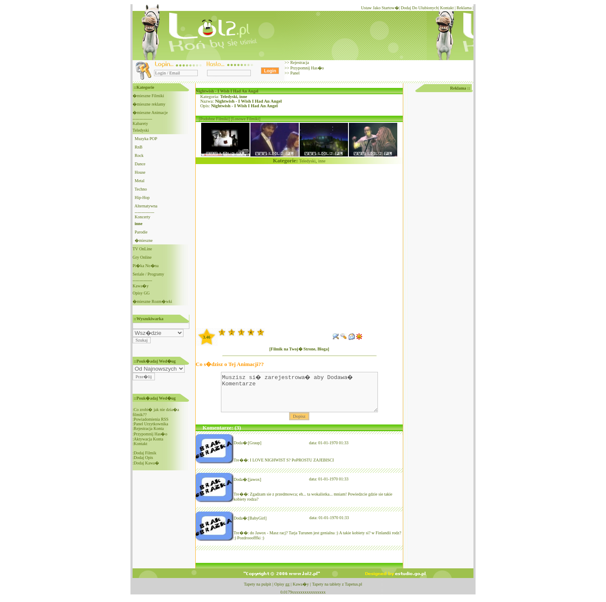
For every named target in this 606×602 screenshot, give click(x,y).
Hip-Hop (142, 197)
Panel (294, 73)
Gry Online (142, 257)
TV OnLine (142, 249)
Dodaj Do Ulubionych (419, 7)
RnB (138, 147)
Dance (140, 164)
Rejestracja (299, 62)
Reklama (464, 7)
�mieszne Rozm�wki (152, 301)
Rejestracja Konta (149, 428)
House (140, 172)
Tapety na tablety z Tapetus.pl (337, 591)
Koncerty (142, 217)
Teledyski (141, 130)
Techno (141, 189)
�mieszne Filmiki (148, 95)
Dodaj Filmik (145, 453)
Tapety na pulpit (257, 591)
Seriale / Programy (148, 274)
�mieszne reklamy (149, 104)
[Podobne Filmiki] (214, 119)
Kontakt (447, 7)
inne (243, 96)
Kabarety (140, 123)
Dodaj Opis (143, 457)
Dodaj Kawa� (146, 463)
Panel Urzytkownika (151, 424)
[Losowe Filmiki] (245, 119)
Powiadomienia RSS (151, 419)
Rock (139, 155)
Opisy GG (141, 293)
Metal (139, 180)
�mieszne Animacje (150, 112)
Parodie (141, 232)
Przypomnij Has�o (306, 68)
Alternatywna (145, 206)
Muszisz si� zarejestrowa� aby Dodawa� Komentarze (299, 396)
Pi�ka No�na (146, 265)
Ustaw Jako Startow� (380, 7)
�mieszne (144, 240)
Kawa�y (141, 286)
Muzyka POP (146, 138)
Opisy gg (282, 591)
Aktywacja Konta (148, 439)
